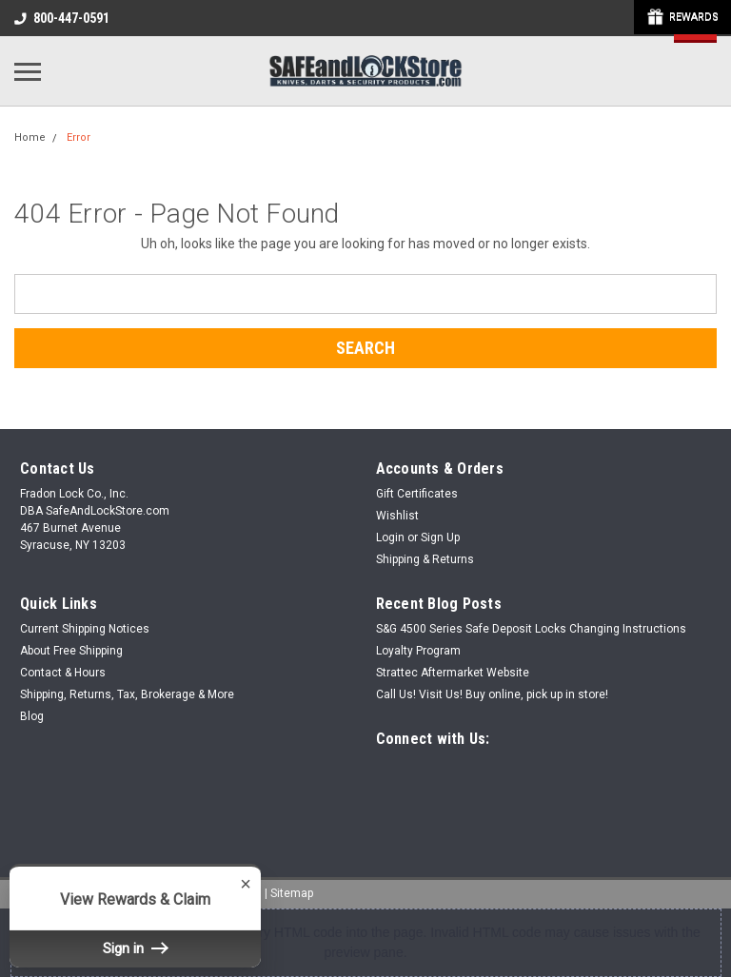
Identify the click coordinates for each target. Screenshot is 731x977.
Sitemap (291, 893)
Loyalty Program (418, 650)
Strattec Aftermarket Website (452, 672)
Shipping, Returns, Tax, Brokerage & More (127, 694)
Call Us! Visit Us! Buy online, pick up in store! (492, 694)
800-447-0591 (61, 18)
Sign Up (440, 537)
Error (78, 137)
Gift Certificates (417, 493)
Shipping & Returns (425, 559)
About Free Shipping (71, 650)
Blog (32, 716)
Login (390, 537)
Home (30, 137)
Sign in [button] (135, 948)
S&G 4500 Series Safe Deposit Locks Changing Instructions (531, 628)
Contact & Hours (63, 672)
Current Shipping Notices (84, 628)
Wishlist (397, 515)
